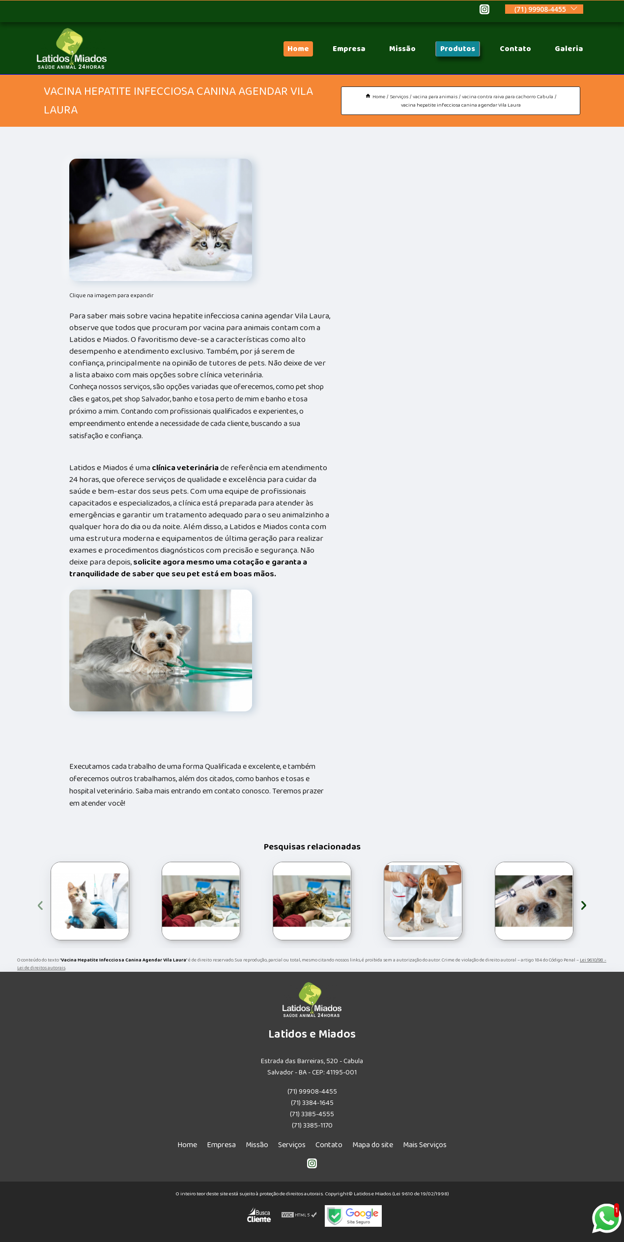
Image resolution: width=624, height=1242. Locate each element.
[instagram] (484, 10)
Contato (515, 49)
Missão (402, 49)
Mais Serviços (425, 1145)
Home (298, 49)
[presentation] (40, 903)
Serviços (292, 1145)
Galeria (569, 49)
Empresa (349, 49)
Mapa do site (372, 1145)
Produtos (457, 49)
